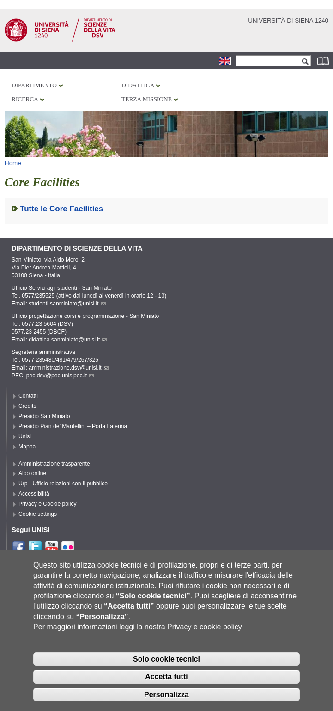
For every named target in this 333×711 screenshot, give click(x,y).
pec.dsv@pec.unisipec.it (60, 375)
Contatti (28, 396)
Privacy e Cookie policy (47, 504)
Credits (27, 406)
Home (13, 163)
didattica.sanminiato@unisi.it (68, 339)
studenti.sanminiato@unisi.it (67, 303)
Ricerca (25, 99)
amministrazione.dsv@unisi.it (69, 367)
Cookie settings (37, 514)
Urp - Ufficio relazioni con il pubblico (63, 483)
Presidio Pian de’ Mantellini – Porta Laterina (72, 426)
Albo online (32, 473)
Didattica (137, 85)
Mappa (27, 446)
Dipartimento (34, 85)
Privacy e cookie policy (204, 639)
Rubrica (324, 60)
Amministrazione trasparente (54, 463)
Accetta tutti (166, 689)
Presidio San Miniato (44, 416)
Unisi (24, 436)
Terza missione (146, 99)
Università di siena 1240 (288, 20)
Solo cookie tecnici (166, 671)
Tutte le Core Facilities (61, 208)
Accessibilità (33, 493)
